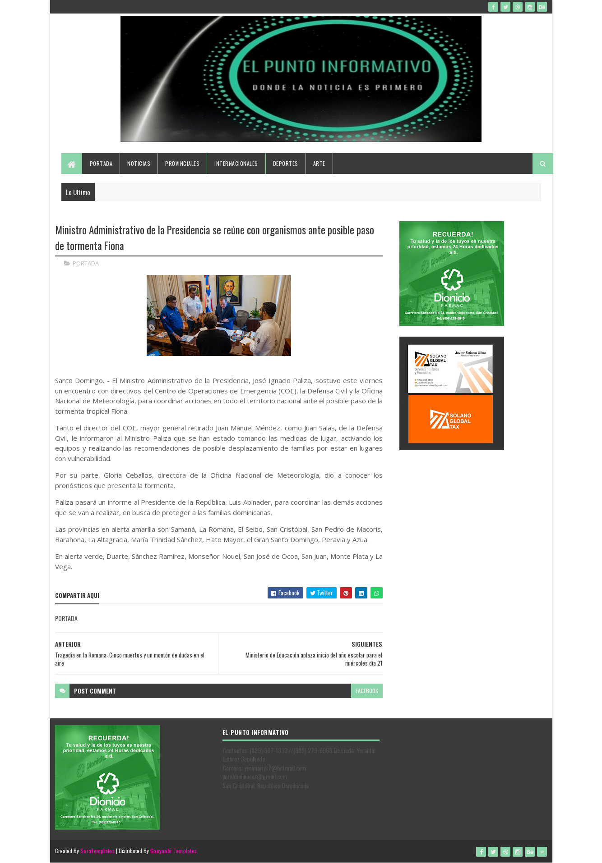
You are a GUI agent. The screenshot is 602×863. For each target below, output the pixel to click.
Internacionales (236, 163)
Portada (101, 163)
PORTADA (86, 263)
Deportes (285, 163)
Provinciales (182, 163)
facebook (367, 690)
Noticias (138, 163)
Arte (319, 163)
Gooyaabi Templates (173, 850)
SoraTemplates (97, 850)
